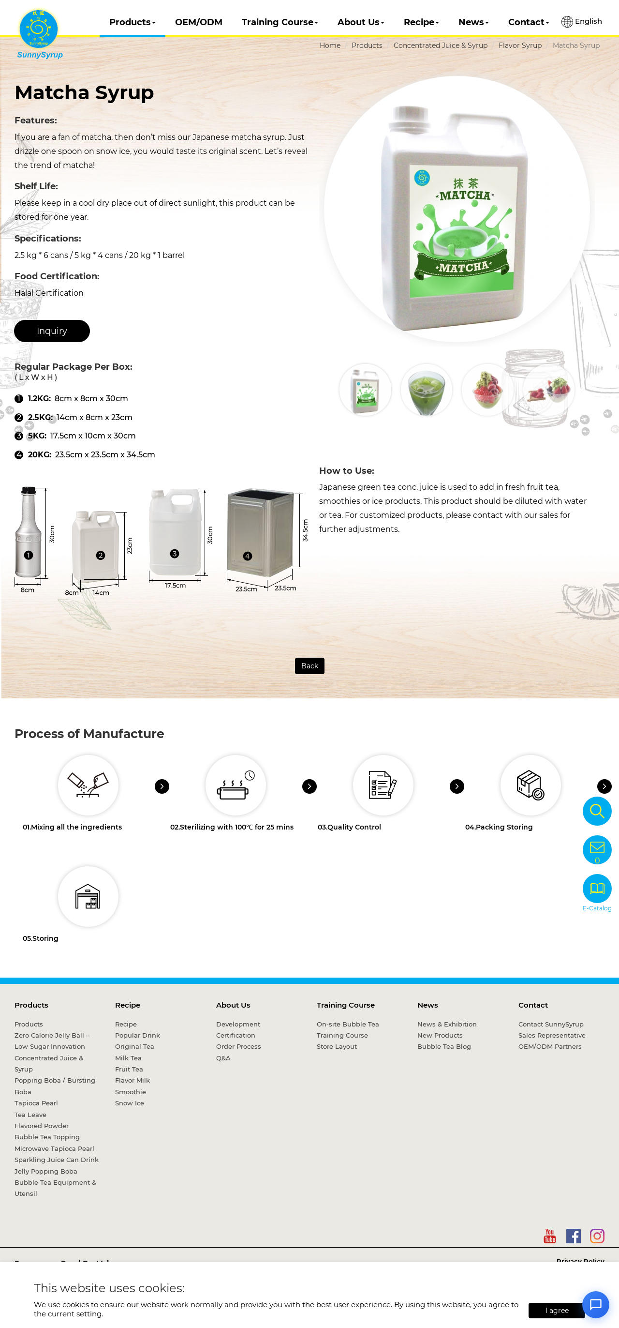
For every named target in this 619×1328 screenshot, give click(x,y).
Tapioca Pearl (36, 1103)
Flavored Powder (42, 1126)
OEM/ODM (198, 22)
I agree (557, 1310)
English (581, 22)
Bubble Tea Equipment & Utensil (55, 1187)
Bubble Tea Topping (47, 1137)
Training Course (280, 22)
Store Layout (337, 1046)
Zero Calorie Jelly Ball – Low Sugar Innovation (52, 1040)
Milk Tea (128, 1058)
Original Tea (134, 1046)
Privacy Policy (580, 1261)
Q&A (223, 1058)
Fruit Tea (129, 1069)
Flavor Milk (132, 1080)
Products (132, 22)
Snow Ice (129, 1103)
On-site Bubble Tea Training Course (348, 1029)
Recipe (421, 22)
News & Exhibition (447, 1024)
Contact (528, 22)
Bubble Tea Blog (444, 1046)
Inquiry (52, 331)
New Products (440, 1035)
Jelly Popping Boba (46, 1171)
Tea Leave (30, 1114)
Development (238, 1024)
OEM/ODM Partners (550, 1046)
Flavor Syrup (520, 45)
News (473, 22)
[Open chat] (595, 1304)
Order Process (238, 1046)
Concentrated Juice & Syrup (440, 45)
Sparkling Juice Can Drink (57, 1159)
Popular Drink (137, 1035)
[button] (586, 389)
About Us (361, 22)
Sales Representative (552, 1035)
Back (309, 666)
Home (330, 45)
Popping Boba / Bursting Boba (55, 1085)
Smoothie (130, 1092)
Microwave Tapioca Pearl (54, 1148)
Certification (235, 1035)
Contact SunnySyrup (551, 1024)
